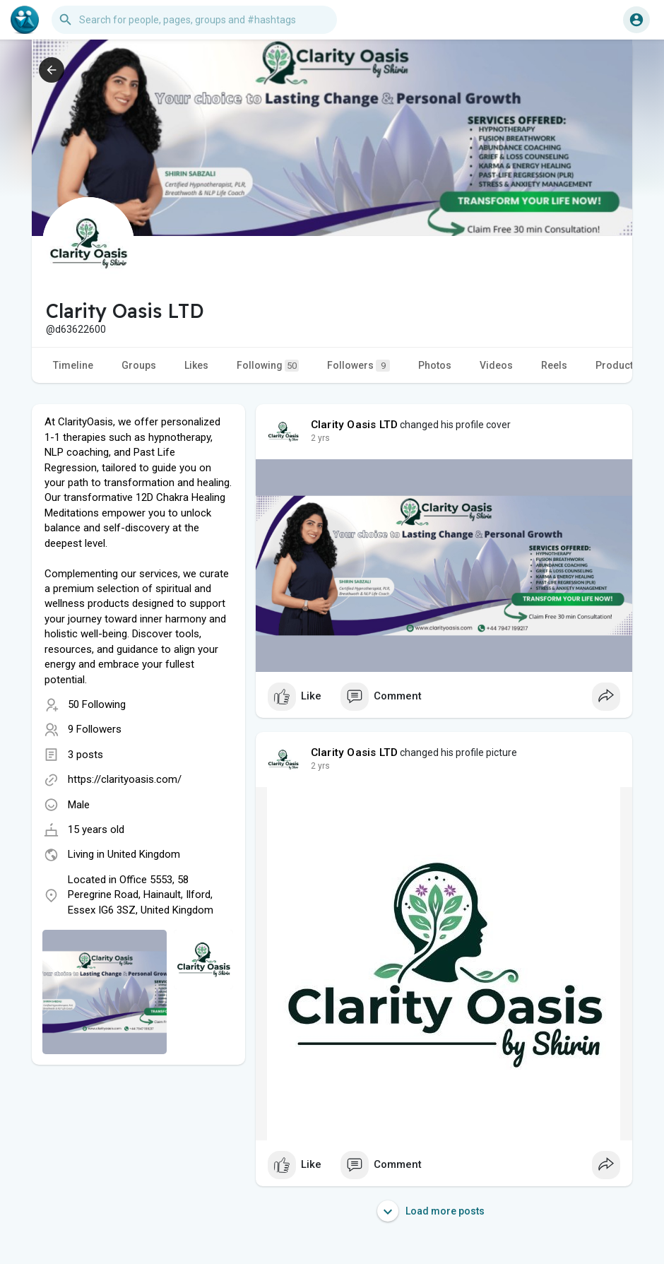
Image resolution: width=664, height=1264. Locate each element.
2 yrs (320, 438)
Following (268, 366)
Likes (196, 365)
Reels (554, 365)
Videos (496, 365)
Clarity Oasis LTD (354, 424)
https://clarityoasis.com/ (125, 779)
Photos (434, 365)
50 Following (97, 704)
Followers (358, 366)
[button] (194, 20)
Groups (138, 365)
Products (617, 365)
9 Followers (94, 729)
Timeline (73, 365)
